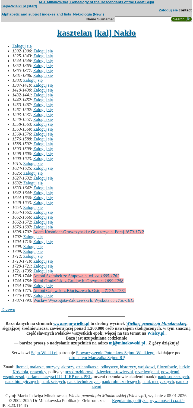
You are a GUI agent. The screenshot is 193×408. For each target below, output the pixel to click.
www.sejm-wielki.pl (71, 323)
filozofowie (167, 367)
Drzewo (8, 309)
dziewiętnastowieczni (114, 371)
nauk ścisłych (53, 381)
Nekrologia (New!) (88, 14)
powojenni (170, 371)
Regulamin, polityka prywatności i (148, 400)
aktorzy (67, 367)
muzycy (52, 367)
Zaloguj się (168, 10)
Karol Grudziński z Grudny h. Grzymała (78, 280)
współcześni (13, 376)
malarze (37, 367)
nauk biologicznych (22, 381)
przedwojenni (147, 371)
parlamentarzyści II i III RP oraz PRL (58, 376)
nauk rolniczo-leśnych (121, 381)
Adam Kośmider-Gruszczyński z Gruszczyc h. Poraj (88, 232)
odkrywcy (109, 367)
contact (185, 10)
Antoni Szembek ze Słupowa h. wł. (76, 276)
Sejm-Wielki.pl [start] (19, 6)
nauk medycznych (158, 381)
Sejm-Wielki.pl (44, 352)
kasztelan (74, 32)
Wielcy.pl (155, 333)
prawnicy (38, 371)
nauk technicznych (83, 381)
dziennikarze (87, 367)
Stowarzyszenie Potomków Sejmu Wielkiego (115, 352)
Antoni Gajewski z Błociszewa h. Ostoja (79, 290)
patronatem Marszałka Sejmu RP (96, 357)
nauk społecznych (173, 376)
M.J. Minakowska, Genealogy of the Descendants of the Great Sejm (96, 2)
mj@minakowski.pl (127, 343)
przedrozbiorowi (79, 371)
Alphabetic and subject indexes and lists (36, 14)
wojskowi (146, 367)
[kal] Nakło (115, 32)
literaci (21, 367)
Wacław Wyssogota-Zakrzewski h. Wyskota (83, 300)
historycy (128, 367)
